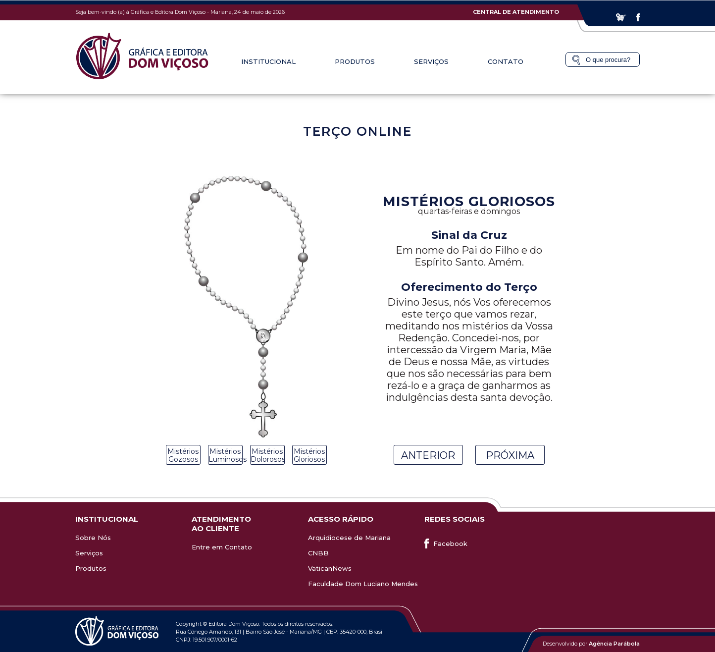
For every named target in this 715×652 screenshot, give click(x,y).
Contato (505, 61)
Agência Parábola (614, 643)
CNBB (318, 553)
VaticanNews (330, 568)
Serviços (431, 61)
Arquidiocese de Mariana (349, 538)
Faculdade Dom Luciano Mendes (363, 584)
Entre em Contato (222, 547)
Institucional (268, 61)
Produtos (355, 61)
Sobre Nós (93, 538)
